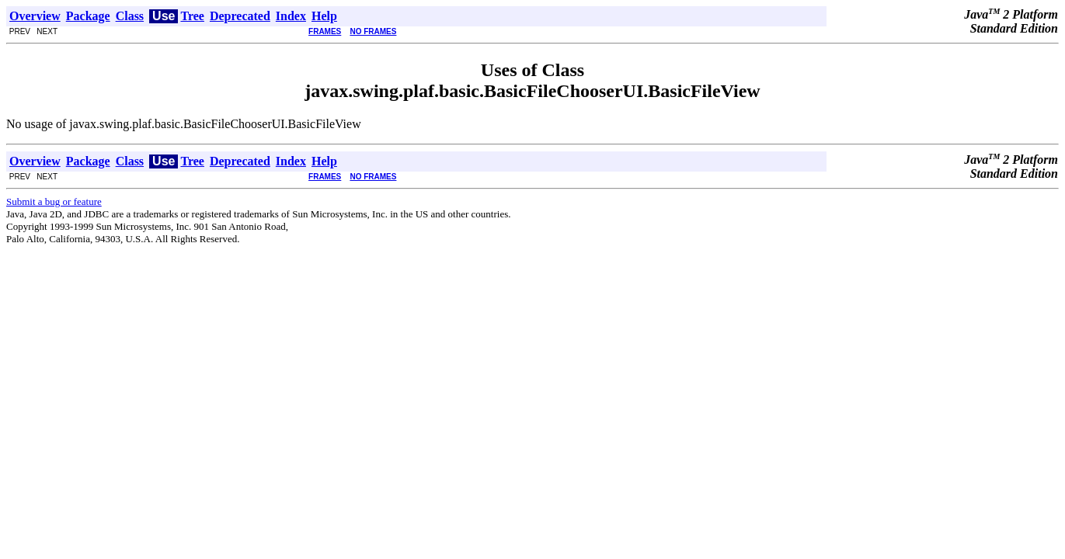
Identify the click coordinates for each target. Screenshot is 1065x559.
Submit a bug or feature (54, 201)
